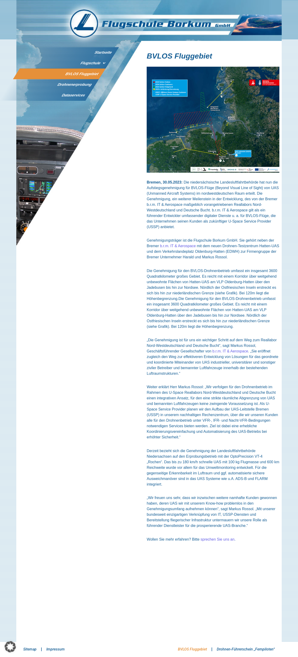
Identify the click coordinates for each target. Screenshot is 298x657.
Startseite (103, 52)
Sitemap (30, 649)
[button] (10, 647)
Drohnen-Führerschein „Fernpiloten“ (246, 649)
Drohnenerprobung (75, 84)
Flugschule (94, 63)
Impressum (55, 649)
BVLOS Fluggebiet (82, 74)
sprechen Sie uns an (217, 539)
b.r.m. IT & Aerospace (178, 246)
